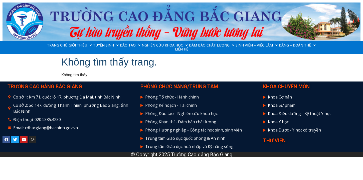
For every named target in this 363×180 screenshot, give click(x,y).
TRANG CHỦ (57, 45)
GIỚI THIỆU (80, 45)
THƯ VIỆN (274, 141)
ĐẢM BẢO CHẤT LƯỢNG (211, 45)
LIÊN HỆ (181, 49)
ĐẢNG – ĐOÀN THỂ (297, 45)
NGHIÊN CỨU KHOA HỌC (165, 45)
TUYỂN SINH (106, 45)
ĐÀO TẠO (130, 45)
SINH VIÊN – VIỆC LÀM (257, 45)
